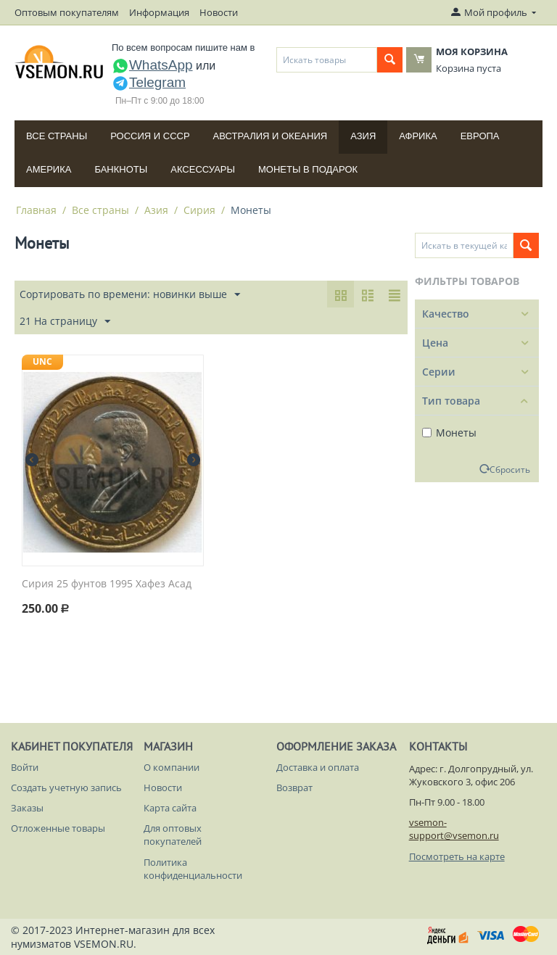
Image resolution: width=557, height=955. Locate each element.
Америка (48, 169)
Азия (363, 136)
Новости (218, 12)
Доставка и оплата (317, 767)
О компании (171, 767)
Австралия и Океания (270, 136)
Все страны (56, 136)
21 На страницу (65, 321)
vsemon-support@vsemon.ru (454, 829)
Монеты (449, 432)
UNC (42, 361)
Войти (24, 767)
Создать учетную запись (66, 787)
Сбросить (510, 469)
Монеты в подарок (308, 169)
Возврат (294, 787)
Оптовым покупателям (67, 12)
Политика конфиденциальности (193, 869)
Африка (418, 136)
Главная (36, 210)
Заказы (27, 807)
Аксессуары (202, 169)
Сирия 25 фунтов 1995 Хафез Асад (106, 584)
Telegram (149, 82)
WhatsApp (152, 65)
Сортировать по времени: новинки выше (130, 294)
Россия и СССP (149, 136)
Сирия (199, 210)
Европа (480, 136)
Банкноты (120, 169)
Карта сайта (170, 807)
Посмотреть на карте (457, 856)
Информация (159, 12)
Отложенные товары (58, 828)
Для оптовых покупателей (173, 835)
